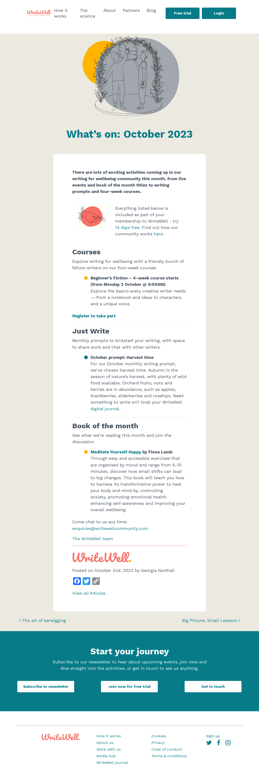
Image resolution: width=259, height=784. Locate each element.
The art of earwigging (42, 620)
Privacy (157, 742)
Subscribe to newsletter (45, 686)
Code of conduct (166, 749)
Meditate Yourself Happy (116, 451)
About (109, 10)
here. (159, 233)
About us (104, 742)
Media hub (106, 756)
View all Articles (88, 593)
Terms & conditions (169, 756)
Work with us (108, 749)
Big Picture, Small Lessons (211, 620)
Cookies (158, 736)
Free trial (182, 13)
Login (219, 13)
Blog (151, 10)
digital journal (105, 408)
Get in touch (213, 686)
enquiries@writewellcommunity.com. (110, 528)
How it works (61, 13)
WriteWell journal (112, 762)
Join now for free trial (129, 686)
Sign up (213, 736)
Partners (131, 10)
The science (87, 13)
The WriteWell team (92, 538)
